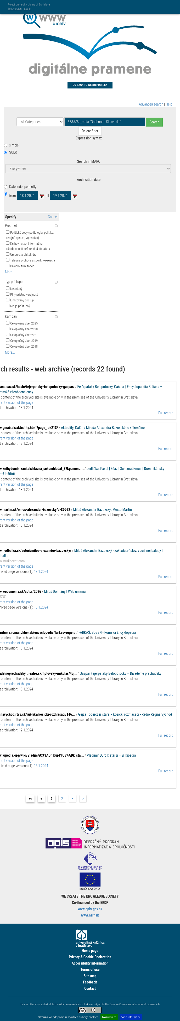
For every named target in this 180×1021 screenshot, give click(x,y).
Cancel (53, 217)
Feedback (90, 982)
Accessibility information (90, 963)
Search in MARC (88, 161)
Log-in (27, 9)
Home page (90, 951)
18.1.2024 (41, 571)
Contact (89, 988)
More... (10, 272)
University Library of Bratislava (33, 4)
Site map (89, 976)
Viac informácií (130, 1017)
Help (169, 104)
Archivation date (88, 179)
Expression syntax (89, 138)
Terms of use (89, 969)
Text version (14, 9)
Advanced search (151, 104)
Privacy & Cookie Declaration (90, 957)
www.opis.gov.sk (90, 909)
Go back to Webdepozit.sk (90, 85)
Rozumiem (109, 1017)
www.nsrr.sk (90, 915)
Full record (165, 413)
